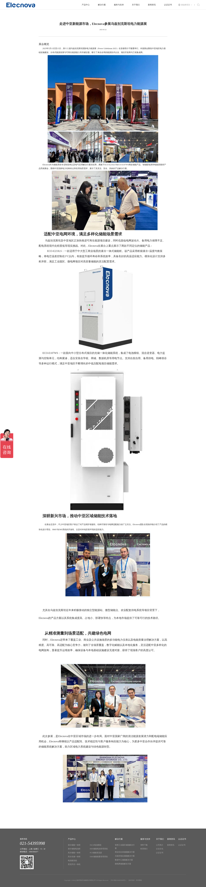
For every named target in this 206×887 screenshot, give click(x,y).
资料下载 (144, 845)
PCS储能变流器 (96, 853)
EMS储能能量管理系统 (99, 857)
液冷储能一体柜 (74, 845)
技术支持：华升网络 (135, 880)
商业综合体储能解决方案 (125, 852)
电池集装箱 (72, 860)
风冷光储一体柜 (74, 857)
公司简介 (159, 845)
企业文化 (159, 849)
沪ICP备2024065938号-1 (118, 880)
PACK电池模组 (95, 845)
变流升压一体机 (74, 864)
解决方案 (102, 5)
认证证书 (168, 5)
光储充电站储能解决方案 (125, 856)
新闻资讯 (152, 5)
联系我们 (144, 849)
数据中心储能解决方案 (124, 860)
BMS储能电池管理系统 (99, 849)
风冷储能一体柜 (74, 853)
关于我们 (136, 5)
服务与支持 (119, 5)
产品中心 (86, 5)
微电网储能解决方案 (123, 864)
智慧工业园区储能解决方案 (125, 846)
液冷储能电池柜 (74, 849)
